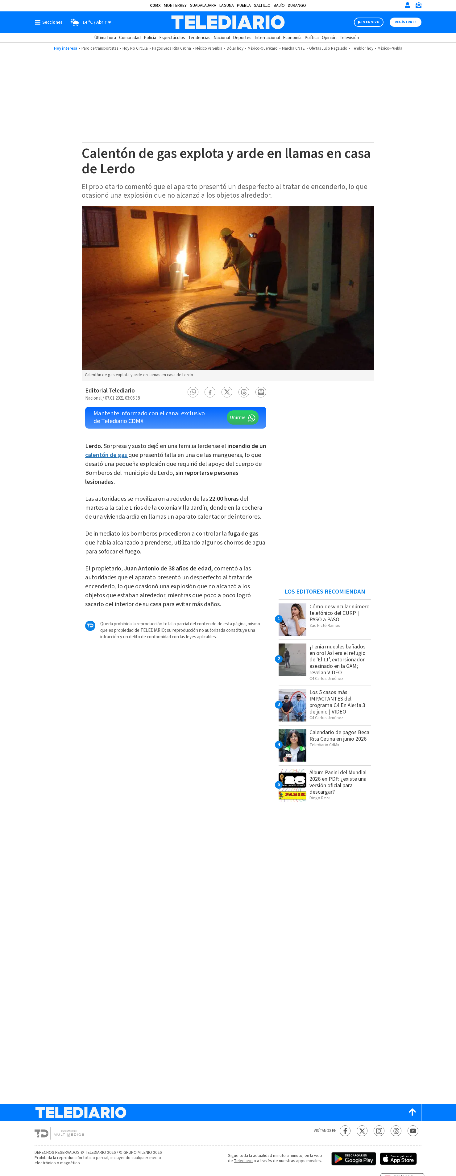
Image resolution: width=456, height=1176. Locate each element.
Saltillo (262, 5)
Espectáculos (172, 38)
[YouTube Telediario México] (413, 1130)
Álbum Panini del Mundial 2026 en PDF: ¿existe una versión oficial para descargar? (338, 782)
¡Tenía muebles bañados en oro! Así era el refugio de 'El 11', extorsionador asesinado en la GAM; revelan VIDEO (337, 659)
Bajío (279, 5)
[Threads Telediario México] (396, 1130)
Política (312, 38)
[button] (193, 392)
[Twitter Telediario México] (362, 1130)
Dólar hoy (235, 48)
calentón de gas (106, 455)
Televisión (349, 38)
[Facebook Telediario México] (345, 1130)
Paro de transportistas (99, 48)
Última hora (105, 38)
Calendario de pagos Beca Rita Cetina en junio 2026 (339, 736)
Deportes (242, 38)
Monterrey (175, 5)
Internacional (267, 38)
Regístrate (406, 22)
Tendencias (199, 38)
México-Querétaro (263, 48)
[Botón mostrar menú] (50, 22)
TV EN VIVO (370, 22)
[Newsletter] (418, 6)
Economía (292, 38)
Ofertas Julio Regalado (328, 48)
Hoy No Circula (135, 48)
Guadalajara (203, 5)
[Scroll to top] (412, 1112)
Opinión (329, 38)
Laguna (226, 5)
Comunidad (130, 38)
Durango (297, 5)
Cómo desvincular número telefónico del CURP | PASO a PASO (339, 613)
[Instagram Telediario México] (379, 1130)
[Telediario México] (227, 22)
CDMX (155, 5)
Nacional (221, 38)
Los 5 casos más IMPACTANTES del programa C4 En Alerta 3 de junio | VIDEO (337, 702)
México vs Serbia (208, 48)
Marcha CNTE (293, 48)
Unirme (238, 417)
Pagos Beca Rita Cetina (171, 48)
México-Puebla (390, 48)
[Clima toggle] (89, 22)
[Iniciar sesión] (407, 5)
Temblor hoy (362, 48)
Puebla (244, 5)
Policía (150, 38)
